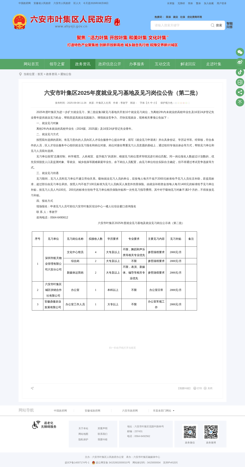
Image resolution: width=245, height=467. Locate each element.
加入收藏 (209, 3)
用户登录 (221, 3)
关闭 (210, 388)
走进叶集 (213, 64)
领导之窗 (57, 64)
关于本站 (83, 428)
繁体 (198, 3)
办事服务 (137, 64)
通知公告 (65, 74)
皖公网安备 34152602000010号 (111, 462)
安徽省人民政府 (42, 3)
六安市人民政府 (62, 3)
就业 (175, 17)
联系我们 (102, 434)
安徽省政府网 (92, 410)
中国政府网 (25, 3)
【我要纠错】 (184, 388)
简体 (190, 3)
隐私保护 (83, 439)
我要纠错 (102, 439)
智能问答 (229, 25)
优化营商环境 (194, 17)
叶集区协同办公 (240, 82)
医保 (168, 17)
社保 (182, 17)
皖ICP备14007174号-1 (77, 462)
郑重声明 (102, 428)
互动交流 (162, 64)
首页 (40, 74)
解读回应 (188, 64)
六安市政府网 (130, 410)
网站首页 (31, 64)
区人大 (77, 3)
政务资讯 (82, 64)
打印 (199, 388)
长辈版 (170, 3)
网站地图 (83, 434)
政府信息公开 (109, 64)
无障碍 (181, 3)
